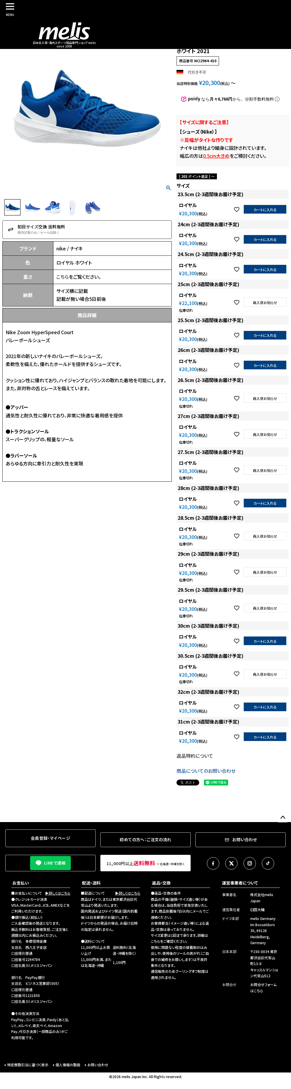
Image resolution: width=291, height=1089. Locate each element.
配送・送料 (91, 883)
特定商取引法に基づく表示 (27, 1064)
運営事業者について (240, 883)
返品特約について (194, 755)
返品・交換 (161, 883)
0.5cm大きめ (216, 155)
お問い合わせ (97, 1064)
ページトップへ (282, 817)
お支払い (20, 883)
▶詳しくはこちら (57, 893)
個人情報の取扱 (67, 1064)
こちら (62, 276)
